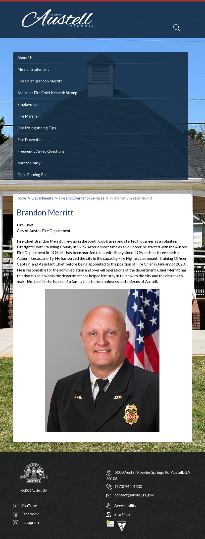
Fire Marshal (28, 116)
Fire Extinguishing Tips (36, 128)
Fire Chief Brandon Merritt (39, 81)
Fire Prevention (30, 139)
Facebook (26, 513)
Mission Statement (33, 69)
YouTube (25, 505)
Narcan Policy (29, 163)
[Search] (176, 27)
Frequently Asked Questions (40, 151)
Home (21, 198)
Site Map (118, 514)
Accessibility (121, 505)
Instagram (26, 522)
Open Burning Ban (32, 174)
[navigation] (194, 30)
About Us (25, 57)
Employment (28, 104)
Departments (42, 198)
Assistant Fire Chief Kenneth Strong (47, 92)
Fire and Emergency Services (81, 198)
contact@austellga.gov (130, 494)
